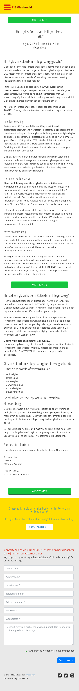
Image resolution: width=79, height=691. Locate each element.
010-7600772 (39, 20)
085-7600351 (39, 527)
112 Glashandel (22, 7)
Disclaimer (30, 675)
